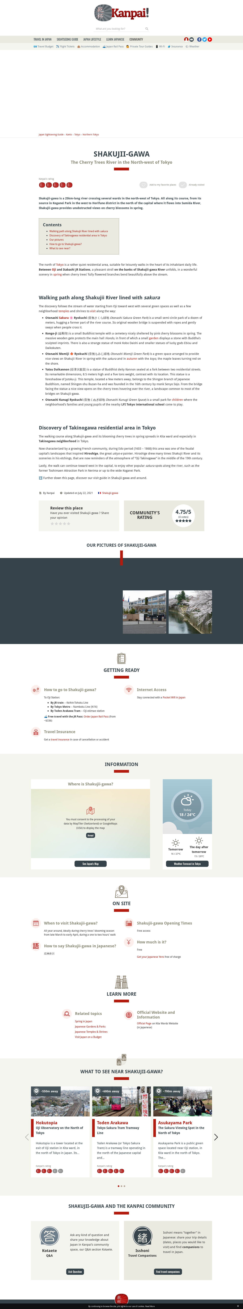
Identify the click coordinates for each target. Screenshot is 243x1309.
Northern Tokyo (91, 134)
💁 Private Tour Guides (139, 46)
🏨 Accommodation (88, 46)
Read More (150, 1306)
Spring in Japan (83, 1242)
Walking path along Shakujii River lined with (78, 231)
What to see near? (59, 248)
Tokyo (77, 134)
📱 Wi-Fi (160, 46)
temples (64, 398)
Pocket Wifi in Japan (174, 919)
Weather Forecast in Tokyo (187, 1085)
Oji (54, 269)
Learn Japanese (115, 39)
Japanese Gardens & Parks (90, 1248)
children (177, 487)
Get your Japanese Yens (150, 1178)
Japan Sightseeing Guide (51, 134)
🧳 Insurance (175, 46)
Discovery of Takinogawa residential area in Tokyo (78, 235)
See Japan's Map (91, 1085)
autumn (132, 446)
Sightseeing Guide (67, 39)
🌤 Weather (192, 46)
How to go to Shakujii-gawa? (65, 244)
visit (93, 398)
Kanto (69, 134)
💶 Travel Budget (43, 46)
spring (57, 274)
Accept (91, 1056)
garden (154, 425)
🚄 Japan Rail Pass (113, 46)
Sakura (64, 405)
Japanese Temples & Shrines (91, 1253)
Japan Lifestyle (92, 39)
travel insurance (60, 961)
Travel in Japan (43, 39)
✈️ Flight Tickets (65, 46)
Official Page (144, 1245)
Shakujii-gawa (110, 668)
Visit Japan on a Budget (88, 1258)
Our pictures (56, 239)
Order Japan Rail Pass (96, 938)
